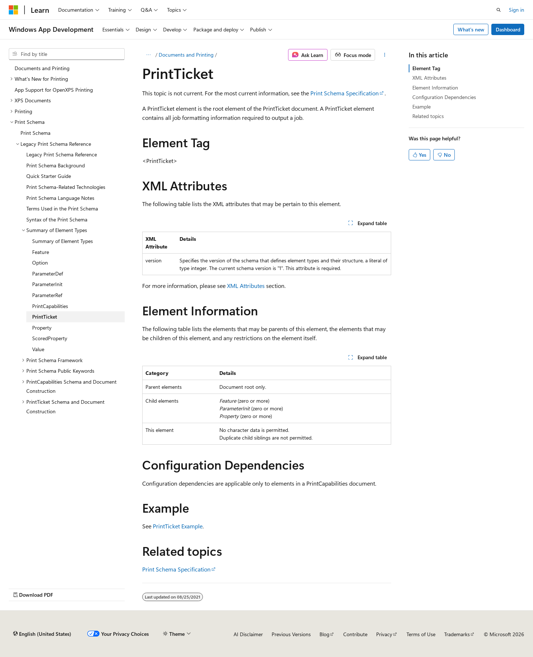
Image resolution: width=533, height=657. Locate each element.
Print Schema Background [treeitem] (55, 165)
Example (421, 106)
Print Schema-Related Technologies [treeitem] (65, 186)
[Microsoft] (13, 10)
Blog (324, 634)
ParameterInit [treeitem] (47, 284)
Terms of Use (421, 634)
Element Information (435, 87)
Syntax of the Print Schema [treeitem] (56, 219)
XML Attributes (246, 285)
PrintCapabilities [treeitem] (50, 306)
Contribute (355, 634)
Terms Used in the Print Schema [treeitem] (62, 208)
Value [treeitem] (38, 349)
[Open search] (498, 9)
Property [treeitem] (42, 327)
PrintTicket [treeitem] (44, 316)
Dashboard (508, 29)
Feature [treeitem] (40, 251)
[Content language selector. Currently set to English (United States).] (42, 634)
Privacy (384, 634)
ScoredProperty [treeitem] (49, 338)
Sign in (516, 9)
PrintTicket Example (178, 526)
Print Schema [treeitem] (35, 132)
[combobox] (67, 54)
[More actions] (384, 55)
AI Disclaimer (248, 634)
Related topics (428, 116)
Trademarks (457, 634)
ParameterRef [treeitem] (47, 295)
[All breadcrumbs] (148, 55)
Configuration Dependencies (444, 97)
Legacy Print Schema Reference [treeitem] (61, 154)
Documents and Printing (186, 54)
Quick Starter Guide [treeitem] (48, 175)
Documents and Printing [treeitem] (42, 68)
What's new (471, 29)
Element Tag (426, 68)
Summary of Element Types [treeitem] (62, 241)
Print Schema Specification (344, 93)
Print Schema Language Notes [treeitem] (60, 197)
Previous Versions (291, 634)
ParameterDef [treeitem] (47, 273)
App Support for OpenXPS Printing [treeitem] (54, 89)
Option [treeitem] (40, 262)
